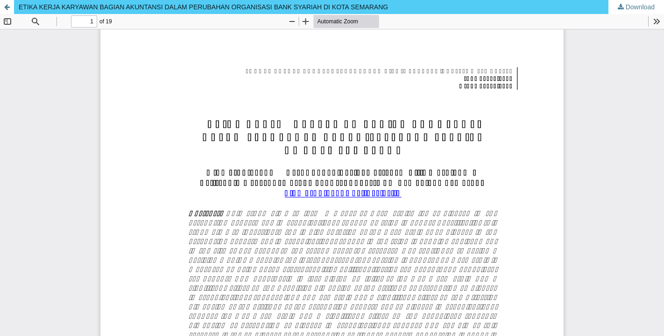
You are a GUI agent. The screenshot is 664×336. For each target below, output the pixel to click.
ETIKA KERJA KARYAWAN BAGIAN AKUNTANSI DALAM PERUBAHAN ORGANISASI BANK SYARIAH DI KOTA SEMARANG (203, 7)
